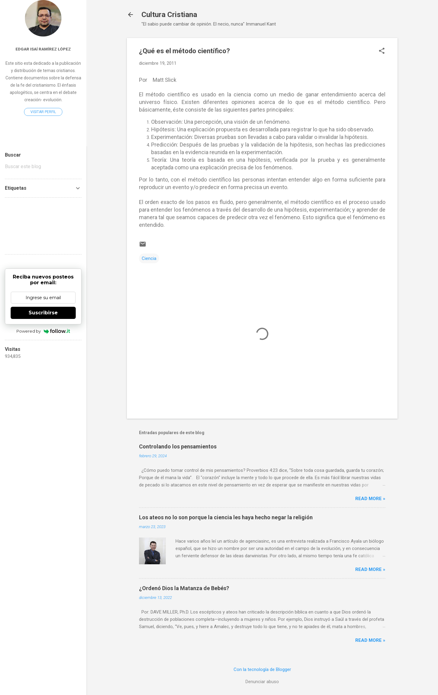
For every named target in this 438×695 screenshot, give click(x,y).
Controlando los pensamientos (178, 446)
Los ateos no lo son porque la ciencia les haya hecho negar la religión (226, 517)
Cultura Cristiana (169, 14)
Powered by (43, 331)
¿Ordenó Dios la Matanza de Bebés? (184, 588)
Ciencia (149, 258)
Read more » (370, 498)
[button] (381, 51)
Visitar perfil (43, 112)
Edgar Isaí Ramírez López (43, 49)
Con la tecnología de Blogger (262, 669)
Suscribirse (43, 313)
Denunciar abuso (262, 681)
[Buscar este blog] (43, 166)
